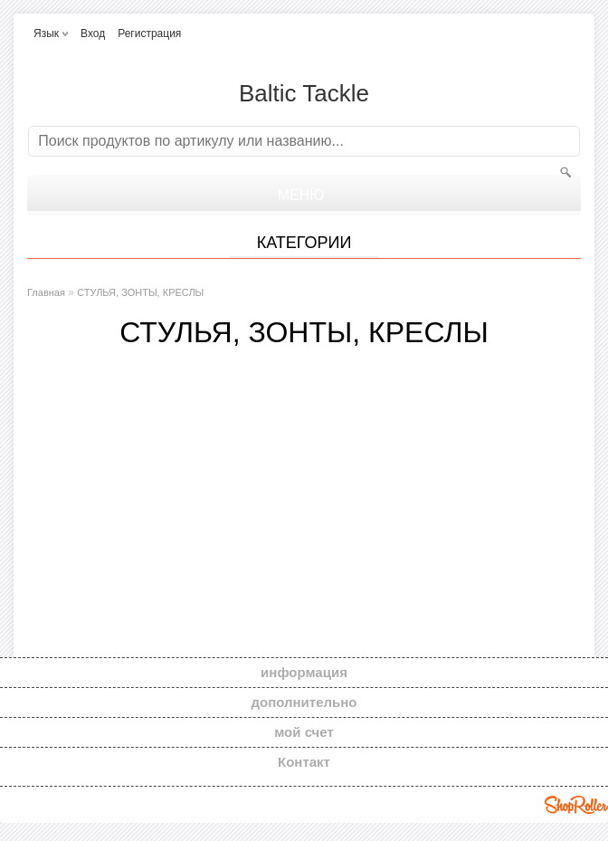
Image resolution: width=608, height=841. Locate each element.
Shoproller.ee (576, 805)
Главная (46, 292)
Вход (93, 33)
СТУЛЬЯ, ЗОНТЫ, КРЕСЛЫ (140, 292)
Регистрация (149, 33)
